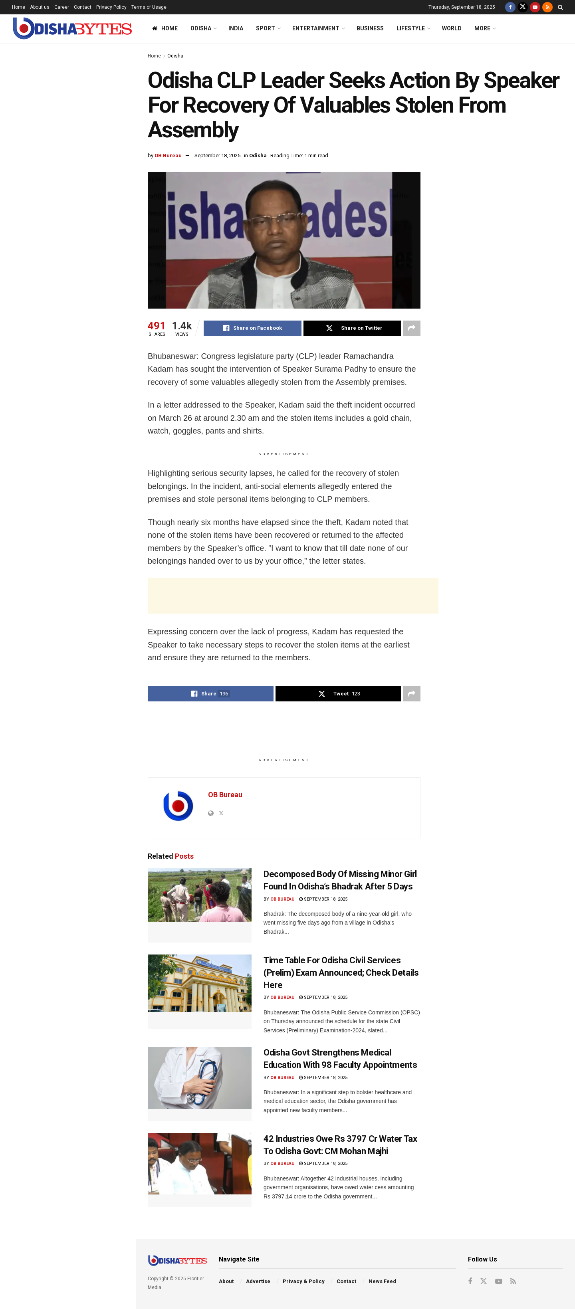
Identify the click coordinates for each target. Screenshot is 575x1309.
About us (40, 7)
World (452, 28)
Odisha (200, 28)
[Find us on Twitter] (523, 7)
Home (18, 7)
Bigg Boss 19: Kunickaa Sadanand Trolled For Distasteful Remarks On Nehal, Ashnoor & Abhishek (85, 209)
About (226, 1281)
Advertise (258, 1281)
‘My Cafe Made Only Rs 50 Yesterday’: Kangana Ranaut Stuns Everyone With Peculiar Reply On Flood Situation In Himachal (78, 157)
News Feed (382, 1281)
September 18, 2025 (217, 155)
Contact (82, 7)
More (482, 28)
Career (61, 7)
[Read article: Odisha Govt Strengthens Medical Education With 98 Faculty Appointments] (200, 1084)
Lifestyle (411, 28)
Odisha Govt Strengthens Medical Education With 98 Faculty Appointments (84, 504)
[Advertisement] (67, 293)
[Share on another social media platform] (411, 328)
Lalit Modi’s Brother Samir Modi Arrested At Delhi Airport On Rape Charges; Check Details (84, 692)
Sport (265, 28)
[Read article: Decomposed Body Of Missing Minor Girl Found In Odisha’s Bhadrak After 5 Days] (200, 905)
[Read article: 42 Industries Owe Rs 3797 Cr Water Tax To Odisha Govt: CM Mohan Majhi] (200, 1170)
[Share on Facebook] (252, 328)
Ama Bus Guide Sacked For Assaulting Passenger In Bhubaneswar (76, 737)
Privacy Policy (111, 7)
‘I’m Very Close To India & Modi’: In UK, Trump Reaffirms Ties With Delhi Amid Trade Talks (84, 414)
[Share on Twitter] (352, 328)
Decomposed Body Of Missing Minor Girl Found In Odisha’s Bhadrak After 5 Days (79, 369)
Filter (117, 51)
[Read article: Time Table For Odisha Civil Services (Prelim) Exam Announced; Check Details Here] (200, 992)
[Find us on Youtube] (535, 7)
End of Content (67, 831)
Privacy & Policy (304, 1281)
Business (370, 28)
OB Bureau (168, 155)
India (235, 28)
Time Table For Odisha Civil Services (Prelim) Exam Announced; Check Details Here (81, 459)
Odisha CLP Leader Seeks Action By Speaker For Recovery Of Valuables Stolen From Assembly (64, 98)
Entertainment (315, 28)
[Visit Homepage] (72, 28)
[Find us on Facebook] (510, 7)
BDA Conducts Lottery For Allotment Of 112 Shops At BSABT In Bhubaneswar (76, 647)
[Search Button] (560, 7)
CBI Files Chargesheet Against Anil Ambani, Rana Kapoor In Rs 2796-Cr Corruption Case (85, 549)
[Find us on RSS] (547, 7)
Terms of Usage (149, 7)
